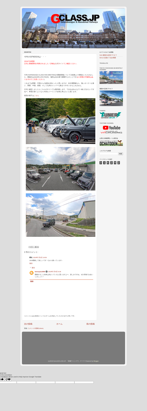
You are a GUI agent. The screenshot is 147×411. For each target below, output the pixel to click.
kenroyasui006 (40, 271)
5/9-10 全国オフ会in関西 (108, 58)
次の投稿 (28, 324)
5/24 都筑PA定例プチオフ (108, 55)
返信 (30, 263)
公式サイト (59, 63)
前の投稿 (90, 324)
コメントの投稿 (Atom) (35, 328)
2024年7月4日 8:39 (54, 271)
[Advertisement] (110, 178)
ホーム (59, 324)
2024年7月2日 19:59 (40, 257)
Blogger (96, 361)
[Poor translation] (7, 379)
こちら (36, 95)
